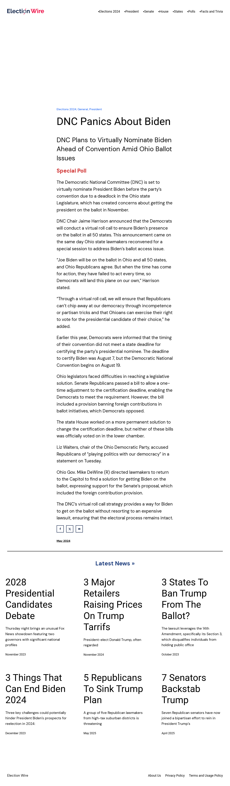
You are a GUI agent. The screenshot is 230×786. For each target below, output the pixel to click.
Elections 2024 (66, 109)
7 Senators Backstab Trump (184, 689)
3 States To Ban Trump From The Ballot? (185, 599)
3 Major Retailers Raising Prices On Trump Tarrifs (113, 605)
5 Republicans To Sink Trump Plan (113, 689)
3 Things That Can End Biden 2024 (35, 689)
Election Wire (17, 775)
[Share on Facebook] (60, 529)
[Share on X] (69, 529)
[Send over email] (79, 529)
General (83, 109)
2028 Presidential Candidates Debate (29, 599)
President (95, 109)
